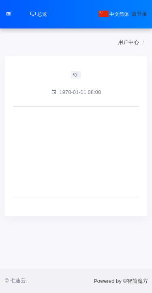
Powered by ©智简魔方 (121, 281)
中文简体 (113, 14)
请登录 (139, 14)
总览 (38, 14)
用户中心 (128, 42)
